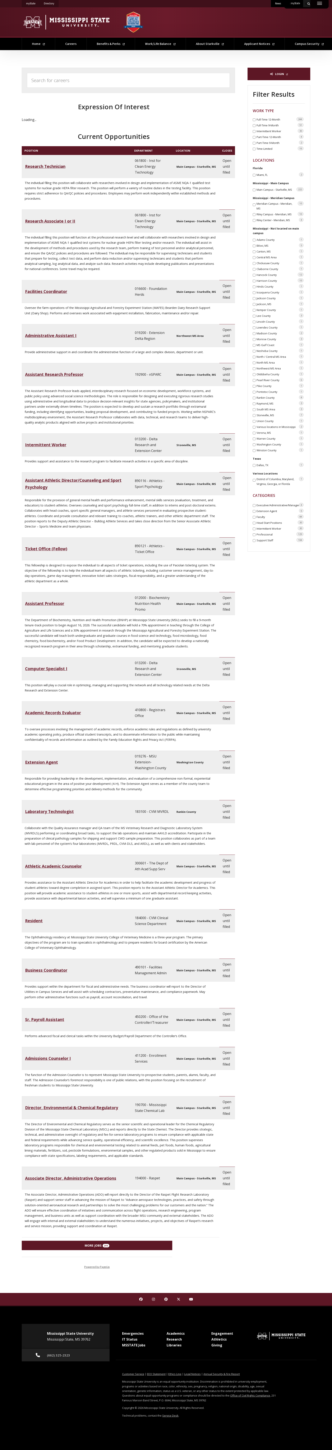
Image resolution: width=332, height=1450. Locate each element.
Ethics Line (174, 1374)
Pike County (280, 386)
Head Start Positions (280, 522)
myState (33, 2)
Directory (51, 2)
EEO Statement (156, 1374)
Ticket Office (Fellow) (46, 549)
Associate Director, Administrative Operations (70, 1178)
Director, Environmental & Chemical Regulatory (71, 1107)
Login (279, 74)
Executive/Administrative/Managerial (280, 505)
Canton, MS (280, 251)
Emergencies (133, 1333)
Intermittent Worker (45, 445)
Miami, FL (280, 175)
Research (174, 1339)
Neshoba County (280, 351)
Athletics (219, 1339)
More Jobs (97, 1245)
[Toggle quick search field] (306, 3)
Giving (216, 1345)
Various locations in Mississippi (280, 427)
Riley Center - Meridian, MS (280, 220)
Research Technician (45, 166)
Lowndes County (280, 327)
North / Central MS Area (280, 356)
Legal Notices (192, 1374)
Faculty (280, 517)
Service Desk (170, 1415)
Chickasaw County (280, 263)
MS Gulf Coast (280, 345)
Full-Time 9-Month (280, 125)
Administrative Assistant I (51, 335)
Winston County (280, 450)
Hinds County (280, 286)
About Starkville (210, 44)
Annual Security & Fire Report (221, 1374)
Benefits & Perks (111, 44)
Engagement (222, 1333)
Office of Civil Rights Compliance (250, 1395)
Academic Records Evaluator (53, 712)
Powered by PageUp (97, 1267)
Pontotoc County (280, 391)
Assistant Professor (44, 603)
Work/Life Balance (160, 44)
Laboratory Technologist (49, 811)
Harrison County (280, 280)
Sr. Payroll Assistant (44, 1019)
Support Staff (280, 540)
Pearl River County (280, 380)
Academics (176, 1333)
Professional (280, 534)
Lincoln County (280, 321)
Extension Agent (41, 762)
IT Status (129, 1339)
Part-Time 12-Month (280, 137)
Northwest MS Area (280, 368)
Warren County (280, 438)
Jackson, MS (280, 304)
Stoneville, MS (280, 415)
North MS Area (280, 362)
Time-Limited (280, 148)
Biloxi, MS (280, 245)
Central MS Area (280, 257)
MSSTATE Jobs (133, 1345)
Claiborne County (280, 269)
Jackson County (280, 298)
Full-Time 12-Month (280, 119)
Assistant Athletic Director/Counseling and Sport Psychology (73, 483)
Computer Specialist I (46, 668)
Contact (294, 3)
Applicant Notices (259, 44)
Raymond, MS (280, 403)
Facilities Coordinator (46, 291)
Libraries (174, 1345)
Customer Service (133, 1374)
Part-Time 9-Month (280, 143)
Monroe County (280, 339)
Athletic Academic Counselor (53, 866)
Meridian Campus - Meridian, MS (280, 205)
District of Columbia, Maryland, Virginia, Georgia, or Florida (280, 481)
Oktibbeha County (280, 374)
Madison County (280, 333)
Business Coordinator (46, 970)
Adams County (280, 239)
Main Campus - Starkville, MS (280, 189)
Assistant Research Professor (54, 374)
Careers (71, 44)
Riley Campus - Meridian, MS (280, 214)
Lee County (280, 315)
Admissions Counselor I (48, 1058)
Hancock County (280, 275)
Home (38, 44)
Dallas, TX (280, 465)
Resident (34, 921)
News (278, 3)
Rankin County (280, 397)
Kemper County (280, 310)
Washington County (280, 444)
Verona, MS (280, 432)
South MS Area (280, 409)
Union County (280, 421)
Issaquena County (280, 292)
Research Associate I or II (50, 221)
